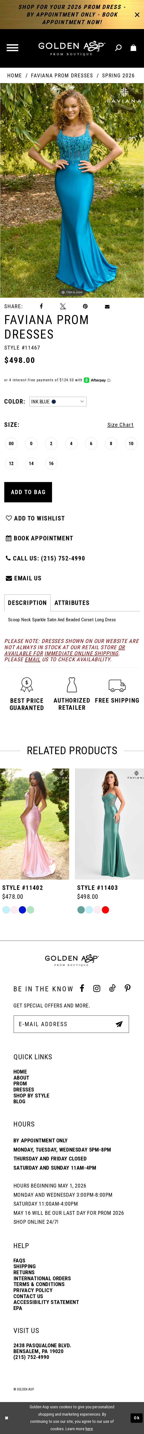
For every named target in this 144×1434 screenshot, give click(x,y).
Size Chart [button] (120, 425)
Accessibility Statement (46, 1302)
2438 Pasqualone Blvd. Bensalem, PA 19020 (42, 1348)
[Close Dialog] (6, 1417)
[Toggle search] (118, 48)
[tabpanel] (72, 190)
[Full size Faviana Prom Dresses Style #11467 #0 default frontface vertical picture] (72, 190)
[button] (13, 48)
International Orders (42, 1279)
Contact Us (28, 1296)
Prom (20, 1084)
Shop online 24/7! (36, 1222)
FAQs (19, 1261)
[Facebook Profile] (82, 989)
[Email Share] (107, 306)
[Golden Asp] (72, 48)
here (89, 1428)
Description (27, 602)
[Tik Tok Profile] (112, 988)
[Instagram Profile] (96, 989)
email (32, 659)
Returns (24, 1273)
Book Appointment (39, 538)
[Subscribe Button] (119, 1024)
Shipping (24, 1267)
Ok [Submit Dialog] (137, 1417)
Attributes (72, 602)
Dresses (23, 1090)
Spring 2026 (118, 76)
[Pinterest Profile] (127, 989)
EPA (17, 1308)
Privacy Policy (32, 1290)
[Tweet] (63, 306)
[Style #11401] (34, 824)
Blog (19, 1102)
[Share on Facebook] (41, 306)
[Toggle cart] (133, 48)
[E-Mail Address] (71, 1024)
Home (14, 76)
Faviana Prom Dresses (62, 76)
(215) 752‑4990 (31, 1357)
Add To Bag (28, 492)
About (21, 1078)
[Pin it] (85, 306)
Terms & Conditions (39, 1284)
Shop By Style (31, 1096)
